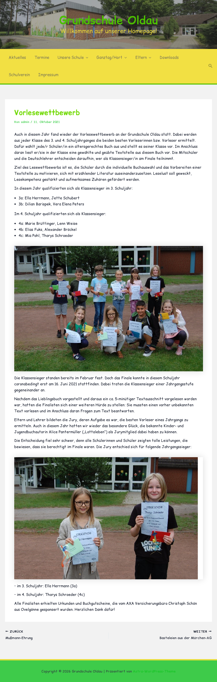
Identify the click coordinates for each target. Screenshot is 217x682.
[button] (84, 57)
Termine (40, 57)
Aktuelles (17, 57)
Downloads (165, 57)
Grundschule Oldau (108, 20)
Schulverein (18, 74)
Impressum (47, 74)
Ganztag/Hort (109, 57)
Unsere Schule (71, 57)
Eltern (140, 57)
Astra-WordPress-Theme (154, 671)
